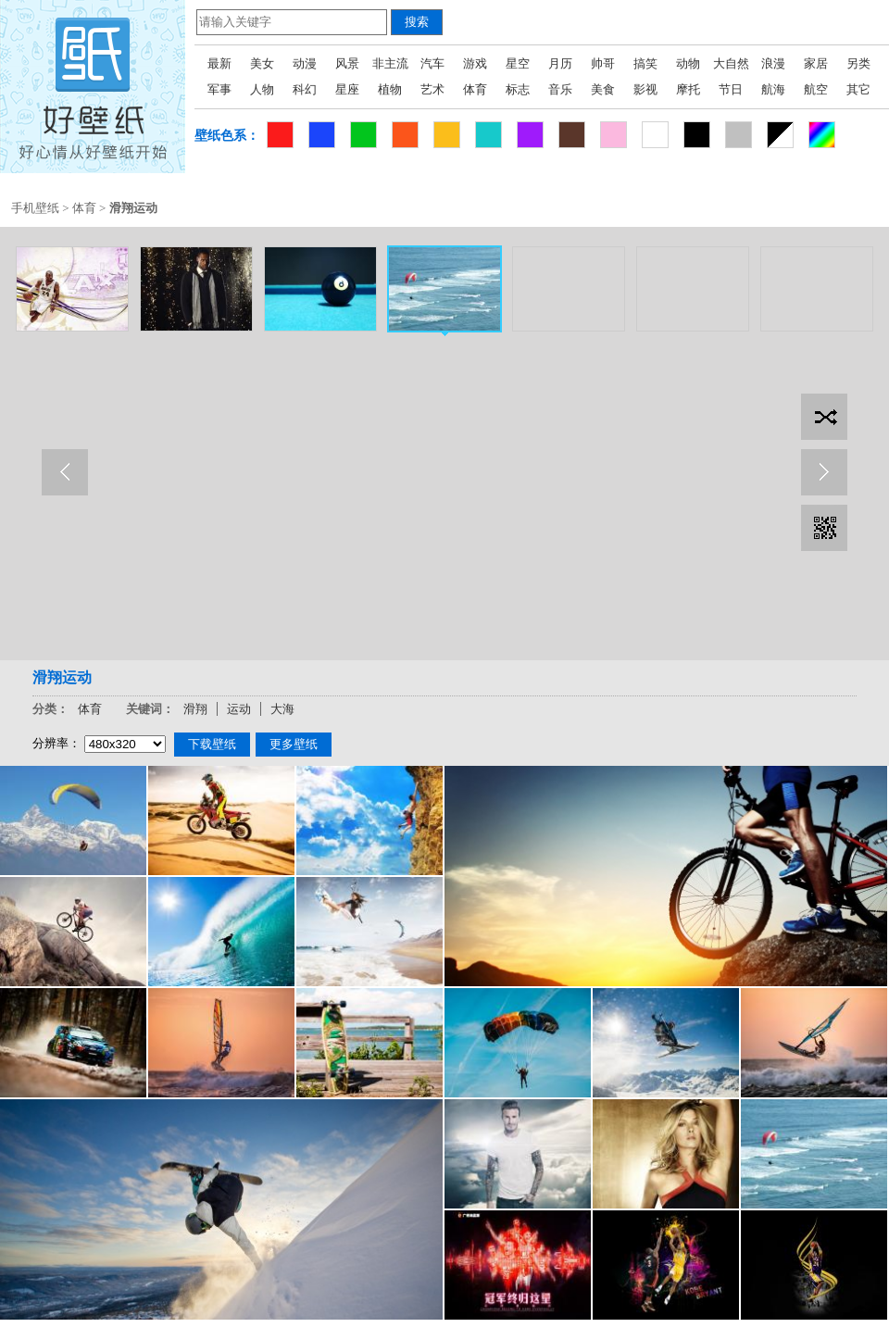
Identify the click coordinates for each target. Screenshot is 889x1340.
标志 (518, 89)
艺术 (432, 89)
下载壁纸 (212, 744)
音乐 (560, 89)
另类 (858, 63)
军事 (219, 89)
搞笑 (645, 63)
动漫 (305, 63)
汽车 (432, 63)
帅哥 (603, 63)
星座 (347, 89)
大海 (282, 709)
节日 (731, 89)
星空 (518, 63)
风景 (347, 63)
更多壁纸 (293, 744)
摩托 (688, 89)
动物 (688, 63)
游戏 (475, 63)
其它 (858, 89)
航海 (773, 89)
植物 (390, 89)
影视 (645, 89)
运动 (239, 709)
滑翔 (195, 709)
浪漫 (773, 63)
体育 (475, 89)
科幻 (305, 89)
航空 (816, 89)
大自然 (731, 63)
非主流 (390, 63)
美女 (262, 63)
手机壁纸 (35, 208)
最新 (219, 63)
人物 (262, 89)
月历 (560, 63)
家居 (816, 63)
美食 (603, 89)
